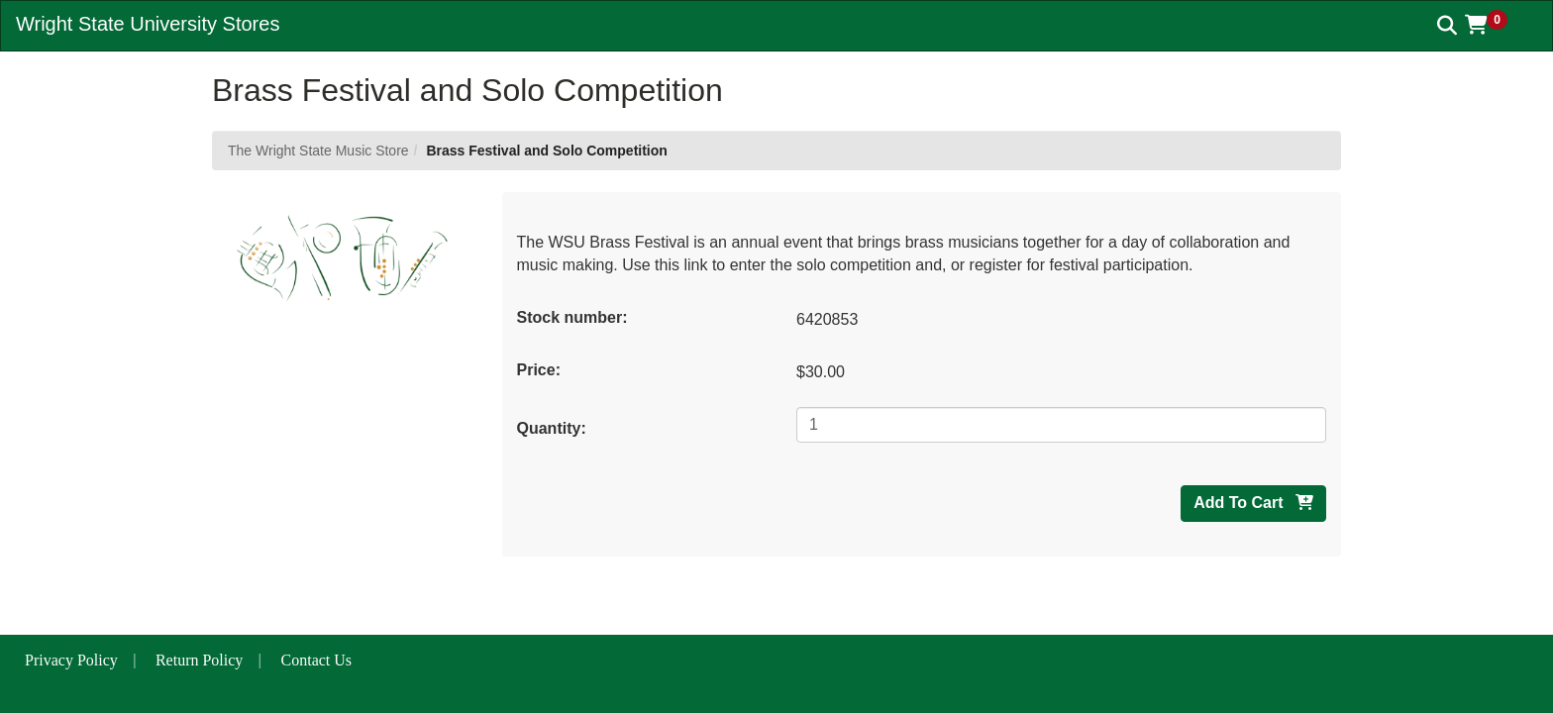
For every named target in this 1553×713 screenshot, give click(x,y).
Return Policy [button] (199, 660)
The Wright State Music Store (318, 150)
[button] (1493, 25)
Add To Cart (1253, 502)
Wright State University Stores (147, 24)
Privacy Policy (71, 660)
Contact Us (317, 660)
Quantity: (551, 428)
